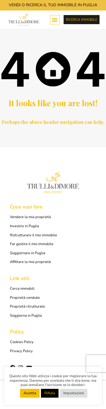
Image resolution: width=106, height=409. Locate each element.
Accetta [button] (29, 393)
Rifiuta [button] (49, 393)
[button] (55, 20)
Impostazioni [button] (73, 393)
